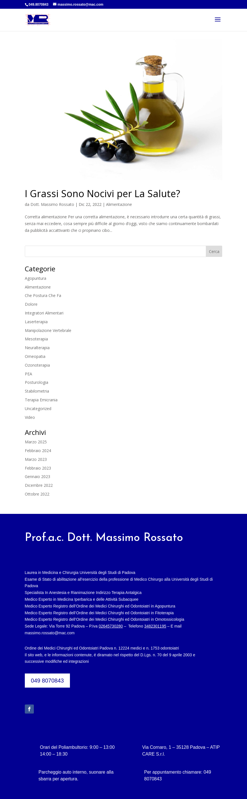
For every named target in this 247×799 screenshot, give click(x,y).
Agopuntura (35, 278)
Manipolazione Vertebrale (48, 330)
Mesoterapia (36, 339)
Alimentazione (119, 204)
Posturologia (36, 382)
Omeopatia (35, 356)
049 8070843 (47, 680)
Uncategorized (38, 408)
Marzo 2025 (36, 441)
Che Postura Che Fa (43, 295)
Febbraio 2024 (38, 450)
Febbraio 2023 (38, 468)
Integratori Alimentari (44, 313)
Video (30, 417)
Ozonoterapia (37, 365)
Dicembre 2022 (39, 485)
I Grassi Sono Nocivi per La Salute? (102, 193)
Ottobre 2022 (37, 494)
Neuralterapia (37, 347)
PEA (28, 374)
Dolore (31, 304)
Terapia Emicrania (41, 399)
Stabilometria (37, 391)
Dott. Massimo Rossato (52, 204)
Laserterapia (36, 321)
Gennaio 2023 (37, 476)
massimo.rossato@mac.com (50, 633)
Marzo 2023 (36, 459)
